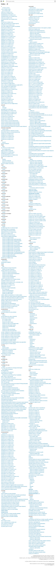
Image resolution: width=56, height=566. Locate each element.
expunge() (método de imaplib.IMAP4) (36, 502)
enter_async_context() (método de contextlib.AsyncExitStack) (13, 494)
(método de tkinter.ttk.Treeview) (36, 420)
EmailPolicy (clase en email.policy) (8, 229)
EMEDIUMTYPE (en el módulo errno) (8, 232)
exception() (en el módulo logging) (35, 349)
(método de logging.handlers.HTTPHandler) (11, 242)
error (30, 114)
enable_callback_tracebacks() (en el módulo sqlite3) (11, 295)
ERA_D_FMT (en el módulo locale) (36, 82)
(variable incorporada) (34, 425)
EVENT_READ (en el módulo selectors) (37, 253)
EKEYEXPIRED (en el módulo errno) (8, 110)
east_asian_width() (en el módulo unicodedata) (10, 26)
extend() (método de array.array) (35, 503)
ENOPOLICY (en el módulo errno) (8, 457)
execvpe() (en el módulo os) (34, 414)
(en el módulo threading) (34, 334)
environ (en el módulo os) (34, 19)
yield (31, 487)
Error (30, 113)
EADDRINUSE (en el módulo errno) (8, 15)
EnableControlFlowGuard (6, 302)
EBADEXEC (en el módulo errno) (7, 32)
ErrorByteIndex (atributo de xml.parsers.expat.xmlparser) (40, 146)
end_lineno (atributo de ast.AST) (7, 385)
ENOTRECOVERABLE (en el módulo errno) (10, 476)
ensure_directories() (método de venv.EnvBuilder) (11, 487)
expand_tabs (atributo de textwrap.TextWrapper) (38, 443)
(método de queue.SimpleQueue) (9, 276)
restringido (4, 107)
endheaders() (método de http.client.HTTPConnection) (12, 410)
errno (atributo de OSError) (34, 112)
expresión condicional (6, 160)
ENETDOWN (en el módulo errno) (8, 426)
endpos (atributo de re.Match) (7, 416)
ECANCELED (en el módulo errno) (8, 47)
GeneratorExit (32, 315)
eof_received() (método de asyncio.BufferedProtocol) (39, 37)
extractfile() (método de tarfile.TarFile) (36, 550)
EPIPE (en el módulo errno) (34, 55)
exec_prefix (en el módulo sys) (35, 386)
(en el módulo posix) (34, 20)
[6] (39, 113)
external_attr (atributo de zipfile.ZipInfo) (36, 526)
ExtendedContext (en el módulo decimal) (37, 512)
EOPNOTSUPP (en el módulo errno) (36, 43)
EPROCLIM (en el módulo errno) (35, 60)
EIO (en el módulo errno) (6, 97)
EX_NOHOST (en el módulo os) (35, 273)
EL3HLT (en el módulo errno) (7, 117)
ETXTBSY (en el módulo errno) (35, 230)
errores (30, 152)
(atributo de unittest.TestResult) (36, 163)
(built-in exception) (33, 42)
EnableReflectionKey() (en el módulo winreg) (10, 304)
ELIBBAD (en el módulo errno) (7, 135)
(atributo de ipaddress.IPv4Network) (37, 469)
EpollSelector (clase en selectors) (35, 59)
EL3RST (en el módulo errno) (7, 119)
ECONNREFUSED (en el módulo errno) (9, 57)
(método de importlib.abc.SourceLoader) (38, 382)
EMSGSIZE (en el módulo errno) (7, 283)
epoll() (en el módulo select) (34, 57)
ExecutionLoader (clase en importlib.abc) (37, 407)
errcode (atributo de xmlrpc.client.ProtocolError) (38, 106)
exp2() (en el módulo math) (34, 440)
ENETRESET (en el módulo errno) (8, 427)
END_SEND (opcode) (5, 396)
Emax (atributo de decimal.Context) (8, 230)
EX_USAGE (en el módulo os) (35, 290)
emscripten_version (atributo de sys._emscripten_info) (12, 282)
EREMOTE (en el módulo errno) (35, 92)
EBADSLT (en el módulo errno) (7, 43)
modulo (3, 129)
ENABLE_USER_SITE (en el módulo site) (9, 300)
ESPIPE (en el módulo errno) (34, 194)
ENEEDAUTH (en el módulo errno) (8, 425)
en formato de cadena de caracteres (37, 187)
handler (31, 342)
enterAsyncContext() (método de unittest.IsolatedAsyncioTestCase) (14, 499)
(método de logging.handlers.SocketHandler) (11, 249)
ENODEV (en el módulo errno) (7, 442)
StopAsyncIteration (33, 317)
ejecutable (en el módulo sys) (7, 109)
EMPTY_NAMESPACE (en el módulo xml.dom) (10, 279)
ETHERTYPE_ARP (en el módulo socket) (37, 216)
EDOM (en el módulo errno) (6, 67)
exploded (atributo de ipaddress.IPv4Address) (38, 467)
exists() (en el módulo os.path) (35, 417)
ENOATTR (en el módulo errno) (7, 436)
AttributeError (32, 313)
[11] (47, 114)
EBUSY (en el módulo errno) (7, 46)
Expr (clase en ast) (32, 476)
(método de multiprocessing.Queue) (9, 272)
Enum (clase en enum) (5, 520)
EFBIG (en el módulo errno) (6, 74)
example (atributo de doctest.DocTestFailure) (38, 293)
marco (3, 106)
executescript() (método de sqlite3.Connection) (38, 400)
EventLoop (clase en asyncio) (34, 260)
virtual (31, 26)
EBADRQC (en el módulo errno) (7, 42)
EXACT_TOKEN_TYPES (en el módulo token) (38, 292)
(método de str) (5, 327)
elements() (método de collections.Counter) (9, 130)
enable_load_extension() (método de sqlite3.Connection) (12, 297)
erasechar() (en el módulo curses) (35, 89)
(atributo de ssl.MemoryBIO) (35, 34)
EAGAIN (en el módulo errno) (7, 22)
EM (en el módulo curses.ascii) (7, 163)
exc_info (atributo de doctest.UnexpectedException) (39, 299)
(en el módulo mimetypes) (7, 369)
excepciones (31, 310)
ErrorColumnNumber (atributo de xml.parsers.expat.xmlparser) (41, 150)
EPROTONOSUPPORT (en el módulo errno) (37, 67)
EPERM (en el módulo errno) (34, 49)
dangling (4, 159)
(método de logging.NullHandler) (8, 255)
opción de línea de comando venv (36, 16)
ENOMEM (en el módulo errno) (7, 452)
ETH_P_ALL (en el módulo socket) (35, 215)
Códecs (3, 315)
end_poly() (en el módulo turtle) (7, 395)
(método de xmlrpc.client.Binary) (8, 329)
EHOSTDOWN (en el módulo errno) (8, 87)
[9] (43, 113)
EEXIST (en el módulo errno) (7, 72)
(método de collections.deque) (36, 505)
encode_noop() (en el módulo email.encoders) (10, 334)
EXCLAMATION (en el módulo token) (36, 365)
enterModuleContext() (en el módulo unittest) (10, 503)
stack (31, 406)
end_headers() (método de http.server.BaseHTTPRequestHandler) (14, 383)
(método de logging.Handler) (8, 237)
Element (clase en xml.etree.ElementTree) (9, 120)
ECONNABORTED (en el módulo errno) (9, 56)
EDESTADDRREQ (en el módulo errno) (9, 63)
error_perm (31, 137)
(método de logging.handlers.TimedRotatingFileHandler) (13, 252)
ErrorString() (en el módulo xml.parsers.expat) (38, 166)
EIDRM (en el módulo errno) (6, 90)
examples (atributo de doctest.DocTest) (36, 297)
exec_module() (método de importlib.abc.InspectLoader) (40, 379)
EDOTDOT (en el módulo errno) (7, 69)
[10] (45, 114)
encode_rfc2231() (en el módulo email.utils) (10, 337)
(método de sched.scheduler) (8, 277)
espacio (30, 186)
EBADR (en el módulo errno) (7, 39)
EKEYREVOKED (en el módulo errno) (8, 113)
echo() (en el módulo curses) (7, 50)
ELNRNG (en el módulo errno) (7, 153)
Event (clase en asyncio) (33, 246)
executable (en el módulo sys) (35, 393)
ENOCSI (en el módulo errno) (7, 439)
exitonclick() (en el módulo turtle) (35, 432)
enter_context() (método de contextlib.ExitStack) (10, 496)
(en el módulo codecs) (6, 319)
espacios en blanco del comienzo (35, 192)
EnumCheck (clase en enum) (7, 524)
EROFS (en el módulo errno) (34, 100)
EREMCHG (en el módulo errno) (35, 90)
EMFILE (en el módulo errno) (7, 233)
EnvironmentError (32, 23)
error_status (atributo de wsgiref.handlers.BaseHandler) (40, 143)
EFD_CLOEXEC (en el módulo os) (8, 76)
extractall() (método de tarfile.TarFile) (36, 546)
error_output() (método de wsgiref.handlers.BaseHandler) (40, 136)
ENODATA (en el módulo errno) (7, 440)
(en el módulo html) (33, 173)
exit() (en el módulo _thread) (34, 426)
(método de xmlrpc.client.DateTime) (9, 330)
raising (31, 344)
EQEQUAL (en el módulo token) (35, 76)
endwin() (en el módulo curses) (7, 423)
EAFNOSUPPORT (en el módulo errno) (9, 19)
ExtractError (31, 549)
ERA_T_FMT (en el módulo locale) (35, 84)
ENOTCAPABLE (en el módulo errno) (8, 469)
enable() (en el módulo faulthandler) (8, 287)
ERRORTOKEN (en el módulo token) (36, 167)
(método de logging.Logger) (35, 122)
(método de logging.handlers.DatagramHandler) (11, 240)
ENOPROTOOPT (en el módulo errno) (9, 459)
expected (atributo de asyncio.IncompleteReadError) (39, 459)
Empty (2, 263)
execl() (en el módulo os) (34, 387)
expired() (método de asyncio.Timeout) (36, 463)
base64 (3, 346)
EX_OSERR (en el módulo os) (35, 282)
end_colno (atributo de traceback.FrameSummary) (11, 379)
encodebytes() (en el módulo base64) (8, 339)
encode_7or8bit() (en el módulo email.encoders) (10, 332)
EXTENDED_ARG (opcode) (34, 510)
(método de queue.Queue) (7, 275)
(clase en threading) (34, 249)
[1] (6, 129)
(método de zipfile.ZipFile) (35, 539)
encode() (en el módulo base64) (7, 317)
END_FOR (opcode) (5, 382)
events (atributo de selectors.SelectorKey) (37, 264)
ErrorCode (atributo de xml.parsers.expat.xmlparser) (39, 147)
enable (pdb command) (5, 286)
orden (31, 245)
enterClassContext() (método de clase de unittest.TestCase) (13, 500)
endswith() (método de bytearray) (7, 419)
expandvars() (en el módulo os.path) (36, 454)
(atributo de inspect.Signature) (8, 269)
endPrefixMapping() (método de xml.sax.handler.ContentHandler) (14, 417)
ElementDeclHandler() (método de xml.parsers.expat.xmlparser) (14, 126)
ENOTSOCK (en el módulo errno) (8, 477)
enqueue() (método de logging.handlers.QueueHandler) (12, 484)
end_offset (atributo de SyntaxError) (8, 392)
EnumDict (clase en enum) (6, 526)
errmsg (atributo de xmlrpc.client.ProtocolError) (38, 107)
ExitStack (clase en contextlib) (35, 433)
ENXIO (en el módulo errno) (34, 29)
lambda (31, 483)
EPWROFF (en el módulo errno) (35, 72)
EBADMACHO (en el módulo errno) (8, 36)
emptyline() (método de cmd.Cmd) (8, 280)
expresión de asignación (33, 492)
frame (31, 405)
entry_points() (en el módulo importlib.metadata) (10, 513)
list (30, 484)
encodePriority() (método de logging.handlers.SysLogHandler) (13, 342)
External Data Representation (34, 524)
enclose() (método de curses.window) (8, 312)
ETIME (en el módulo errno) (34, 222)
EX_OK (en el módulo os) (34, 280)
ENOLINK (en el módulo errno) (7, 449)
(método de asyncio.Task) (35, 353)
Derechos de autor (37, 555)
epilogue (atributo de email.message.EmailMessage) (39, 52)
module (3, 166)
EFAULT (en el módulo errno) (7, 73)
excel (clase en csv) (33, 307)
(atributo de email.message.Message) (37, 53)
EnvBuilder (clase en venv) (34, 17)
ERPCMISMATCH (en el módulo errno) (36, 102)
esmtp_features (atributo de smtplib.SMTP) (37, 183)
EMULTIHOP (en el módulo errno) (8, 285)
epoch (30, 56)
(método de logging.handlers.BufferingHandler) (11, 239)
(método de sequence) (34, 506)
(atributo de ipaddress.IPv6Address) (37, 470)
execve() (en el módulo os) (34, 412)
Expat (30, 456)
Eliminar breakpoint (5, 143)
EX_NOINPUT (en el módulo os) (35, 275)
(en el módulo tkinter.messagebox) (36, 117)
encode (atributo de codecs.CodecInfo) (9, 316)
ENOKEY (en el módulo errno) (7, 446)
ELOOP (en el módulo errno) (7, 156)
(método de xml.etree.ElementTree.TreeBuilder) (11, 374)
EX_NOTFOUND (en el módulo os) (36, 277)
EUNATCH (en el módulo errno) (35, 233)
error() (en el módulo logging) (34, 119)
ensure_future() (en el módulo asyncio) (9, 489)
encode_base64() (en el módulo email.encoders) (11, 333)
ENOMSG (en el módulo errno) (7, 453)
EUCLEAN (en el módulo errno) (35, 232)
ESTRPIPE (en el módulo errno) (35, 205)
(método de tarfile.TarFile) (35, 537)
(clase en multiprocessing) (35, 247)
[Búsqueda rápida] (30, 1)
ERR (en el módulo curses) (34, 103)
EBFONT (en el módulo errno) (7, 44)
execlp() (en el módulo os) (34, 390)
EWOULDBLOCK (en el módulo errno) (36, 266)
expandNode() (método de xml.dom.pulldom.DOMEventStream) (41, 446)
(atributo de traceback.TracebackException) (11, 389)
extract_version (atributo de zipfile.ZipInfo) (37, 545)
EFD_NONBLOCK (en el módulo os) (8, 77)
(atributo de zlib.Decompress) (35, 36)
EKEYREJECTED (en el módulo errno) (9, 112)
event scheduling (32, 250)
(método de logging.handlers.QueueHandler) (11, 245)
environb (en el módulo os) (34, 22)
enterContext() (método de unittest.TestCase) (10, 502)
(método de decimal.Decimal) (35, 439)
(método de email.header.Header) (9, 325)
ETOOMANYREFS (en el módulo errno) (37, 226)
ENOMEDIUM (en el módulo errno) (8, 450)
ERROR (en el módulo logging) (35, 116)
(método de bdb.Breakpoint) (7, 290)
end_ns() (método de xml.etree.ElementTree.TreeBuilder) (12, 390)
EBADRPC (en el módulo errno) (7, 40)
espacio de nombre (32, 189)
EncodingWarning (4, 370)
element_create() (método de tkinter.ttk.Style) (10, 122)
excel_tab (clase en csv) (33, 309)
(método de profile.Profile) (7, 293)
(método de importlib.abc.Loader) (36, 380)
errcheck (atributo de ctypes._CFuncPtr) (37, 105)
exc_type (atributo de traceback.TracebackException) (39, 304)
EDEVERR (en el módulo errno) (7, 65)
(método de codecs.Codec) (7, 322)
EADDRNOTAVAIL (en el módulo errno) (9, 16)
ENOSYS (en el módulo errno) (7, 465)
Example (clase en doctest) (34, 296)
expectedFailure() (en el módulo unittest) (37, 460)
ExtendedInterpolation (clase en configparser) (38, 513)
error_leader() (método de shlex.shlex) (36, 132)
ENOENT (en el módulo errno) (7, 443)
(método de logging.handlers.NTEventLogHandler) (12, 243)
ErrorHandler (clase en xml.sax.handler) (37, 153)
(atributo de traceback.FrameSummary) (10, 387)
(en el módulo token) (6, 149)
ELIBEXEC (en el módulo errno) (7, 136)
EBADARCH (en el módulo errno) (8, 29)
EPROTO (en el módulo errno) (35, 66)
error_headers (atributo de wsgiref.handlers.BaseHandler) (40, 130)
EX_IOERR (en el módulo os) (34, 272)
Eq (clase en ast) (32, 73)
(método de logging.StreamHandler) (9, 256)
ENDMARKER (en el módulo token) (8, 412)
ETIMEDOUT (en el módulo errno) (35, 223)
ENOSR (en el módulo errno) (7, 462)
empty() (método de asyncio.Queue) (8, 270)
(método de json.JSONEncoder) (8, 326)
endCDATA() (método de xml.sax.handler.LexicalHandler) (12, 397)
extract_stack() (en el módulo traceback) (37, 542)
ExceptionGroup (32, 359)
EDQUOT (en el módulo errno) (7, 70)
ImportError (32, 343)
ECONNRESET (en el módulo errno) (8, 59)
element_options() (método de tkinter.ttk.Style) (10, 125)
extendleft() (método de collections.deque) (37, 515)
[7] (40, 113)
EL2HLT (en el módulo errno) (7, 114)
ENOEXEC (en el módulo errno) (7, 445)
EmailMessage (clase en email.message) (9, 227)
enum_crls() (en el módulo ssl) (7, 523)
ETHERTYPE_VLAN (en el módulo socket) (37, 220)
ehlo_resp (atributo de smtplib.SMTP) (8, 86)
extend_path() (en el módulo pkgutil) (36, 509)
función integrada (33, 239)
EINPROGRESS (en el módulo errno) (8, 93)
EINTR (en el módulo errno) (6, 95)
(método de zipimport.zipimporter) (36, 385)
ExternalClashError (32, 527)
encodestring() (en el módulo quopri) (8, 343)
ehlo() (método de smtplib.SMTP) (7, 83)
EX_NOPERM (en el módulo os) (35, 276)
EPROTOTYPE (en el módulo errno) (36, 69)
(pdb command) (33, 363)
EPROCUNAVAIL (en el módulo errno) (36, 62)
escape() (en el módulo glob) (34, 172)
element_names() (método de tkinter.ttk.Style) (10, 123)
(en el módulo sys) (33, 350)
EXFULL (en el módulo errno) (34, 416)
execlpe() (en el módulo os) (34, 392)
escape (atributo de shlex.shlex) (35, 170)
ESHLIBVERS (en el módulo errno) (36, 180)
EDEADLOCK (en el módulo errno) (8, 62)
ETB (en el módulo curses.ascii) (35, 213)
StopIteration (32, 319)
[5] (12, 162)
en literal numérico (6, 7)
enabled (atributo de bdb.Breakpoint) (8, 303)
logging (31, 159)
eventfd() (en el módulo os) (34, 256)
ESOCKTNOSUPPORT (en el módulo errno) (37, 184)
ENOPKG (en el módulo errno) (7, 456)
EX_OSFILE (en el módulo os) (35, 283)
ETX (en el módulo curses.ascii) (35, 229)
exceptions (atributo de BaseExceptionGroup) (38, 360)
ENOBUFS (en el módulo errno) (7, 437)
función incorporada (34, 373)
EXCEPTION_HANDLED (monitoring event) (37, 357)
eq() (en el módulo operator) (34, 74)
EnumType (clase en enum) (34, 12)
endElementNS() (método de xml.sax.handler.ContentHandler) (13, 409)
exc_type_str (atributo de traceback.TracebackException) (40, 306)
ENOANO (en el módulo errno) (7, 435)
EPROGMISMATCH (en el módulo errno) (37, 63)
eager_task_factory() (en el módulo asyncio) (10, 23)
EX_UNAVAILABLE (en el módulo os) (36, 289)
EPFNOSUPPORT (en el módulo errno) (36, 50)
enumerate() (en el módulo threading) (36, 9)
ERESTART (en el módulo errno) (35, 95)
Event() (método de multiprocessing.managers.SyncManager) (41, 252)
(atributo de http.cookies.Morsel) (36, 466)
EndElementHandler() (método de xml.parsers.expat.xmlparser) (14, 407)
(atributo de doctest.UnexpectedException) (38, 295)
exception (31, 337)
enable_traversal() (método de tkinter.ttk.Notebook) (11, 299)
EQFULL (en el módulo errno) (34, 77)
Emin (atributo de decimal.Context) (8, 234)
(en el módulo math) (6, 10)
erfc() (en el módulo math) (34, 97)
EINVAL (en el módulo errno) (7, 96)
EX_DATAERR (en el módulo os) (35, 270)
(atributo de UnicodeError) (7, 352)
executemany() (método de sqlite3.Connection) (38, 397)
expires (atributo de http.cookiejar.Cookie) (37, 465)
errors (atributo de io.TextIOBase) (35, 160)
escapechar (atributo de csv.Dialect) (36, 177)
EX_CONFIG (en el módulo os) (35, 269)
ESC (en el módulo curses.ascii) (35, 169)
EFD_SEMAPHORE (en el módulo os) (8, 79)
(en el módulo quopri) (6, 320)
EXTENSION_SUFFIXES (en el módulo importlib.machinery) (41, 519)
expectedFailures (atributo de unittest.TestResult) (38, 462)
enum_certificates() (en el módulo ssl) (8, 522)
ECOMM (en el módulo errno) (7, 55)
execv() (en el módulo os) (34, 410)
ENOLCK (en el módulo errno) (7, 447)
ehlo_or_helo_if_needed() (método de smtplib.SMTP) (11, 84)
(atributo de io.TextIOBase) (7, 350)
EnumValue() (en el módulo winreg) (36, 13)
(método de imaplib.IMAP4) (7, 292)
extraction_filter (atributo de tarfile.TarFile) (37, 552)
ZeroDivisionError (33, 323)
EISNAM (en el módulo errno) (7, 102)
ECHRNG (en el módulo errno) (7, 53)
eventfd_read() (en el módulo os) (35, 257)
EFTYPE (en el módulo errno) (7, 82)
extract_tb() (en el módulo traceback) (36, 543)
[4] (11, 162)
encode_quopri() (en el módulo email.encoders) (10, 336)
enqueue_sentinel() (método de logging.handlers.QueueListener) (14, 486)
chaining (31, 340)
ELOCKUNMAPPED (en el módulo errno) (9, 154)
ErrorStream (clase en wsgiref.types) (36, 165)
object (3, 146)
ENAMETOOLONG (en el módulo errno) (9, 306)
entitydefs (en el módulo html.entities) (8, 507)
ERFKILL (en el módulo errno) (35, 99)
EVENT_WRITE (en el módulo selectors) (37, 255)
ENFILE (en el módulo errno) (7, 430)
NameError (32, 316)
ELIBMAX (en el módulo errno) (7, 137)
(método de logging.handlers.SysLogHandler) (11, 250)
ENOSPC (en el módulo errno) (7, 460)
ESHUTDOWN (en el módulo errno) (36, 182)
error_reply (31, 142)
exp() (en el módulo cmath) (34, 435)
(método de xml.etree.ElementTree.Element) (38, 507)
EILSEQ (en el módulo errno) (7, 92)
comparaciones (5, 310)
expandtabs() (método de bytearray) (36, 447)
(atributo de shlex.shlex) (34, 33)
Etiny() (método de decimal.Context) (36, 224)
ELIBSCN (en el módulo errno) (7, 139)
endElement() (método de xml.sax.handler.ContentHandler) (13, 406)
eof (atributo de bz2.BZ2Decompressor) (36, 30)
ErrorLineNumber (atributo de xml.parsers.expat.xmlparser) (40, 156)
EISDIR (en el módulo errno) (7, 100)
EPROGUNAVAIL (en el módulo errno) (36, 65)
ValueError (32, 322)
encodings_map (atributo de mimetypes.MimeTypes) (11, 367)
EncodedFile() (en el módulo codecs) (8, 340)
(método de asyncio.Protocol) (35, 39)
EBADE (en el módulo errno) (7, 30)
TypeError (32, 320)
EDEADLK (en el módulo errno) (7, 60)
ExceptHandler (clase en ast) (34, 332)
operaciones (4, 433)
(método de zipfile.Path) (34, 422)
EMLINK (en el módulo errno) (7, 257)
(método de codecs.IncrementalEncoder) (10, 323)
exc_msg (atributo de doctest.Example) (36, 303)
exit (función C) (32, 423)
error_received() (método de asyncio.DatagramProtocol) (40, 140)
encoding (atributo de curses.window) (8, 349)
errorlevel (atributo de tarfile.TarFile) (36, 154)
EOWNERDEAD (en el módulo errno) (36, 47)
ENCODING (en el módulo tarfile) (8, 353)
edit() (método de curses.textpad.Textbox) (9, 66)
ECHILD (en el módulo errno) (7, 49)
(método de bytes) (6, 420)
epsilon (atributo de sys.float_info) (35, 70)
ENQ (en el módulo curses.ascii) (7, 483)
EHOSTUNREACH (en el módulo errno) (9, 89)
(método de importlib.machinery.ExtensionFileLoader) (40, 383)
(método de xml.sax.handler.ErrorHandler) (38, 125)
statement (32, 327)
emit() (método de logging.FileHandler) (9, 236)
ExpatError (31, 457)
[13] (51, 114)
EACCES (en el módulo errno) (7, 13)
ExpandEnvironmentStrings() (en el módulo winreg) (39, 445)
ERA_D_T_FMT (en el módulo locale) (36, 83)
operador (31, 486)
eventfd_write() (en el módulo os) (35, 259)
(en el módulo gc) (5, 289)
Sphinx (51, 564)
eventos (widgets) (32, 262)
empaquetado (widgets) (6, 262)
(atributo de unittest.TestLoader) (36, 162)
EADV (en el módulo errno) (6, 17)
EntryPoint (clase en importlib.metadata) (9, 515)
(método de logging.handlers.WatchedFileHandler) (12, 253)
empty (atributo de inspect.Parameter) (8, 267)
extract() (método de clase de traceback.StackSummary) (40, 536)
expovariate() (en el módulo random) (36, 475)
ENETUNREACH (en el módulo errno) (8, 429)
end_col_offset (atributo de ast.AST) (8, 377)
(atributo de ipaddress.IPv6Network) (37, 472)
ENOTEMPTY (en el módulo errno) (8, 473)
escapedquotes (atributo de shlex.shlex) (37, 179)
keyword (4, 142)
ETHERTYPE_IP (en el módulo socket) (36, 217)
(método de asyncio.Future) (35, 352)
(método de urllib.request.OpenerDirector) (38, 123)
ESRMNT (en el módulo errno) (35, 197)
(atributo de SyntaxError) (7, 386)
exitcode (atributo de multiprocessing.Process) (38, 430)
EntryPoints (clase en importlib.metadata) (9, 516)
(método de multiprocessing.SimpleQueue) (10, 273)
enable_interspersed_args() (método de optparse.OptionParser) (14, 296)
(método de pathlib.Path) (35, 419)
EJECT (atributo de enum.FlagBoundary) (9, 103)
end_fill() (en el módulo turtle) (7, 380)
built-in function (33, 7)
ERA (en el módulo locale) (34, 80)
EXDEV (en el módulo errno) (34, 369)
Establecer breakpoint (33, 199)
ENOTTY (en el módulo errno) (7, 480)
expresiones (31, 477)
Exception (31, 336)
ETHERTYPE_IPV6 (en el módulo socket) (37, 219)
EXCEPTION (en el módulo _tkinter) (36, 347)
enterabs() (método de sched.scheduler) (9, 497)
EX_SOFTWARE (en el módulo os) (36, 286)
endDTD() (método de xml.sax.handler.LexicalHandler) (12, 405)
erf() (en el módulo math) (34, 96)
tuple (3, 266)
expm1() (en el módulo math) (34, 473)
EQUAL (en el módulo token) (34, 79)
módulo (31, 202)
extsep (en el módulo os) (33, 553)
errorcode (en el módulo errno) (35, 149)
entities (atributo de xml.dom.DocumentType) (10, 505)
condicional (32, 482)
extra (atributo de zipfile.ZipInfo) (35, 535)
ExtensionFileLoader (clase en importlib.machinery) (39, 520)
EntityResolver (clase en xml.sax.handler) (9, 509)
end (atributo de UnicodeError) (7, 372)
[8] (42, 113)
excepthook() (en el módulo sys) (35, 333)
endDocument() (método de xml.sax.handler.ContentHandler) (13, 403)
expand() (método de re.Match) (35, 442)
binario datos (4, 260)
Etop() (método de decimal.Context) (36, 227)
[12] (49, 114)
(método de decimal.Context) (35, 437)
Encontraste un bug (50, 563)
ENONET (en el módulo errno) (7, 454)
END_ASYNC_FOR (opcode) (7, 376)
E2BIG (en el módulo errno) (6, 12)
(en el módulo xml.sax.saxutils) (36, 176)
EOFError (31, 40)
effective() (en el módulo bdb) (7, 80)
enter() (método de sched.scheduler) (8, 493)
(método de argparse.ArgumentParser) (37, 120)
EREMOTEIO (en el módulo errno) (35, 93)
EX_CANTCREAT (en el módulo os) (36, 267)
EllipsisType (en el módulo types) (7, 152)
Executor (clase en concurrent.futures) (36, 409)
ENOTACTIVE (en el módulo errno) (8, 466)
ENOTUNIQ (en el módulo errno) (7, 482)
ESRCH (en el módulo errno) (34, 196)
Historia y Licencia (43, 559)
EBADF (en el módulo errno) (7, 33)
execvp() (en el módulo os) (34, 413)
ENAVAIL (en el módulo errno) (7, 307)
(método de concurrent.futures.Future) (37, 355)
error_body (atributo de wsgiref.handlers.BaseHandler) (39, 126)
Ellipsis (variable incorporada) (7, 150)
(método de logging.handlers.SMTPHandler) (11, 247)
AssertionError (32, 339)
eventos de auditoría (33, 263)
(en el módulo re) (33, 175)
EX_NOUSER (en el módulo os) (35, 279)
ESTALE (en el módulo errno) (34, 203)
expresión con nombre (33, 490)
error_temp (31, 144)
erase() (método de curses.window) (36, 87)
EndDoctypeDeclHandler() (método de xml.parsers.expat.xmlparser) (14, 402)
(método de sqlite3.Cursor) (35, 396)
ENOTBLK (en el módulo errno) (7, 467)
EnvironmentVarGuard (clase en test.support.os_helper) (40, 27)
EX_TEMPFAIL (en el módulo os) (35, 287)
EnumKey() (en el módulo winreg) (35, 10)
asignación (32, 479)
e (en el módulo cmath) (5, 9)
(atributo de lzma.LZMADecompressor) (37, 32)
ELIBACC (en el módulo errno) (7, 133)
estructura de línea (32, 209)
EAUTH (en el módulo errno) (7, 27)
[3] (9, 162)
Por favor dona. (51, 561)
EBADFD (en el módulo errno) (7, 34)
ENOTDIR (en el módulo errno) (7, 472)
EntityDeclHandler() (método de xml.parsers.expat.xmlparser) (13, 506)
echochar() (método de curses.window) (9, 52)
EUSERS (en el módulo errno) (35, 234)
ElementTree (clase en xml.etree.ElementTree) (10, 132)
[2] (7, 129)
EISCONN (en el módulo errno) (7, 99)
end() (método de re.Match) (6, 373)
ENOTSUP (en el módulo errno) (7, 479)
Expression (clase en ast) (34, 500)
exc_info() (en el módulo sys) (34, 302)
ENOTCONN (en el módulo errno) (8, 470)
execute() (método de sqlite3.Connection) (37, 395)
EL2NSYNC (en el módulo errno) (7, 116)
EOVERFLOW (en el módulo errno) (36, 46)
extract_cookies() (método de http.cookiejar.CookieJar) (39, 540)
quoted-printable (5, 347)
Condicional (32, 480)
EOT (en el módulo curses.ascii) (35, 44)
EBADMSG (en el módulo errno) (7, 37)
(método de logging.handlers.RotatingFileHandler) (12, 246)
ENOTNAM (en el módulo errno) (7, 475)
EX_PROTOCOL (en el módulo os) (36, 285)
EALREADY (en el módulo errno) (7, 25)
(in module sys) (33, 300)
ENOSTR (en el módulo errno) (7, 463)
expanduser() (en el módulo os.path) (36, 452)
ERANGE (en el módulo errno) (35, 86)
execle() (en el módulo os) (34, 389)
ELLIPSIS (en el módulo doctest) (7, 147)
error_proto (31, 139)
